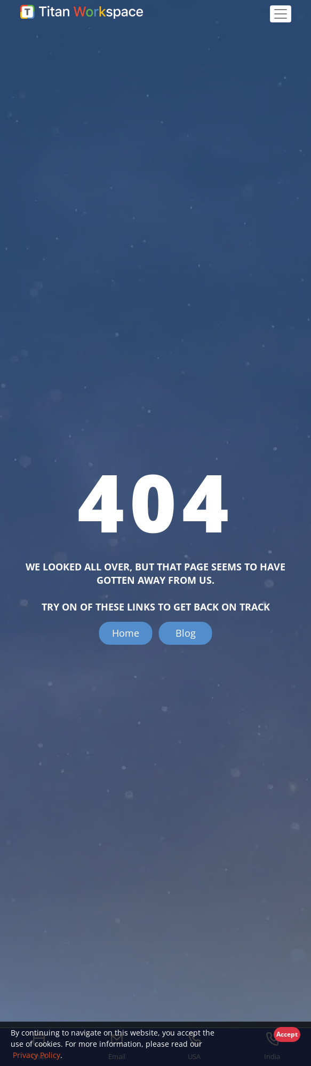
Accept (287, 1034)
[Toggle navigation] (280, 13)
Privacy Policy (35, 1055)
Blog (186, 633)
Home (125, 633)
